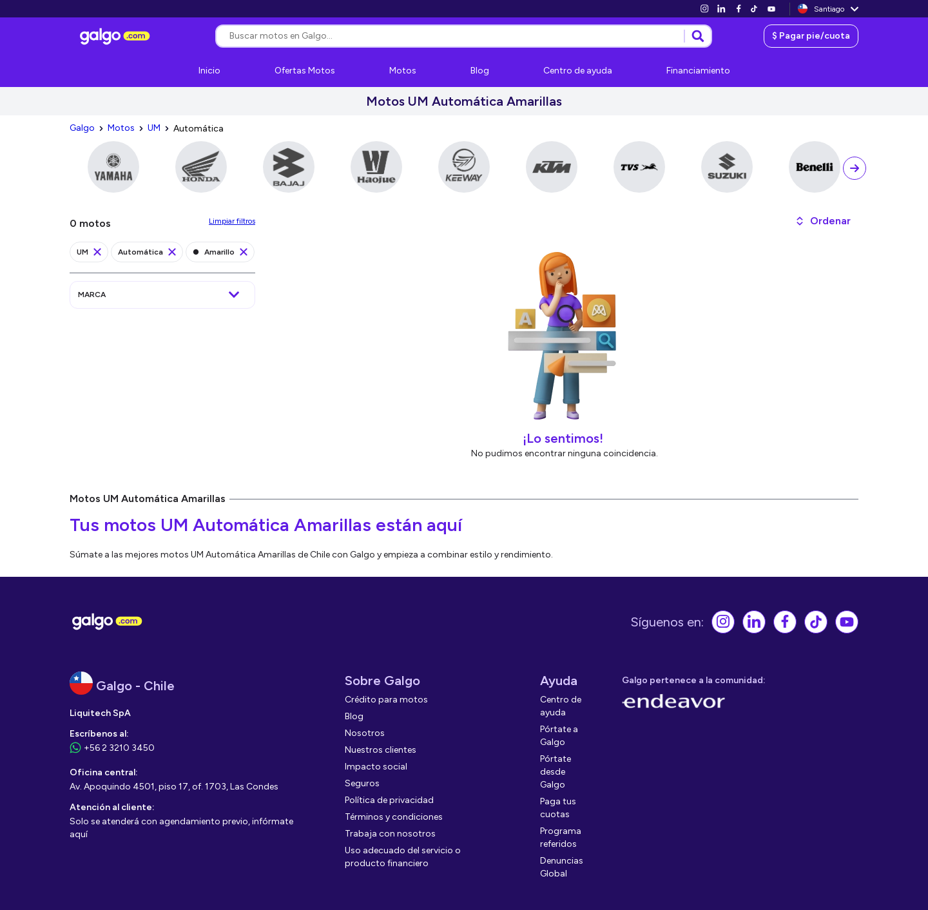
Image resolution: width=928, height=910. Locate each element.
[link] (704, 8)
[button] (823, 221)
